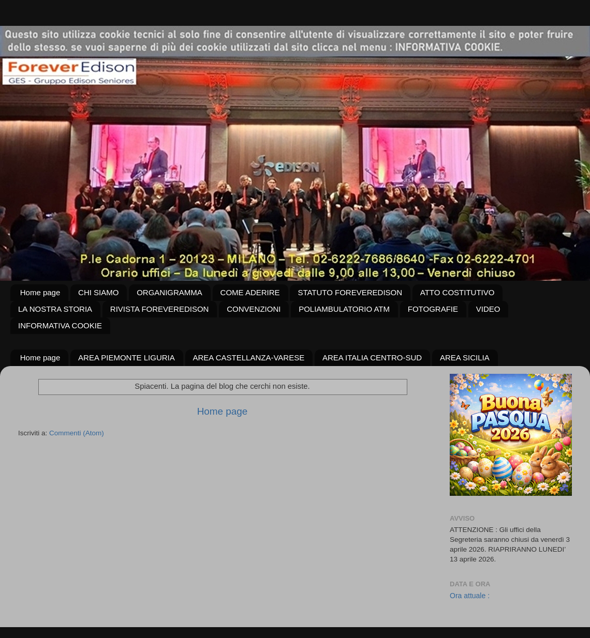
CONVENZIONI (254, 309)
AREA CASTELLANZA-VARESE (249, 357)
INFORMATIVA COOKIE (60, 325)
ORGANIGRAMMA (169, 292)
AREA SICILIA (465, 357)
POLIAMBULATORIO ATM (344, 309)
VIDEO (488, 309)
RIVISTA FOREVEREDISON (159, 309)
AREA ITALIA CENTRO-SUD (372, 357)
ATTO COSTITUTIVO (457, 292)
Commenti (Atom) (76, 433)
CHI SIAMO (98, 292)
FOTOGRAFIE (433, 309)
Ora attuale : (470, 595)
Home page (40, 292)
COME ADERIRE (250, 292)
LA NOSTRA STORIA (55, 309)
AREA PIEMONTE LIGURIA (126, 357)
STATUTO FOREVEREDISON (350, 292)
